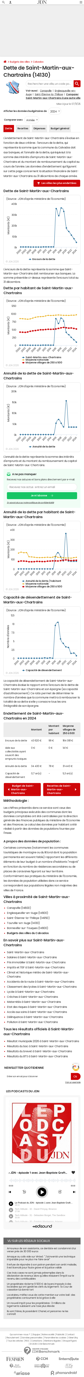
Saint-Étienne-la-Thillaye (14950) (28, 917)
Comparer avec (13, 120)
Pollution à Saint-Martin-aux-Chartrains (32, 1022)
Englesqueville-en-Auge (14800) (27, 912)
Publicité (60, 1334)
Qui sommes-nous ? (20, 1334)
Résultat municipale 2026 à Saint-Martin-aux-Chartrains (43, 1041)
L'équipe (36, 1334)
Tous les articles (15, 1341)
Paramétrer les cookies (55, 1338)
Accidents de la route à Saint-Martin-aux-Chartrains (40, 981)
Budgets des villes (20, 62)
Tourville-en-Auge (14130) (23, 923)
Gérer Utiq (73, 1338)
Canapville (46, 90)
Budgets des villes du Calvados (28, 933)
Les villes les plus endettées (58, 183)
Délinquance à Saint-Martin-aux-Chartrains (35, 1017)
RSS (27, 1341)
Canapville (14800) (19, 907)
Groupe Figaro (70, 1341)
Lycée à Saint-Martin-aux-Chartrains (30, 991)
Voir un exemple (73, 1082)
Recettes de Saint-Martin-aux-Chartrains (61, 789)
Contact (70, 1334)
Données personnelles (31, 1338)
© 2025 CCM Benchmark (42, 1344)
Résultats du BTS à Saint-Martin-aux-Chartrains (37, 1056)
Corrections (36, 1341)
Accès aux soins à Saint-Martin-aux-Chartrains (37, 1011)
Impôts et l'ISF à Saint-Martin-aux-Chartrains (36, 967)
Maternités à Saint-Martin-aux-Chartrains (34, 1001)
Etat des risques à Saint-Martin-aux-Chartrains (37, 1006)
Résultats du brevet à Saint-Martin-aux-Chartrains (39, 1051)
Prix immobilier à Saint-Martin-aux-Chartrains (36, 962)
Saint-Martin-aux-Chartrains (25, 952)
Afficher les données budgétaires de (25, 111)
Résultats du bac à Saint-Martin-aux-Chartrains (37, 1046)
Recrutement (13, 1338)
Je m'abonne (39, 495)
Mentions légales (52, 1341)
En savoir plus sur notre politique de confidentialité (30, 502)
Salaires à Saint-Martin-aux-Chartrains (32, 957)
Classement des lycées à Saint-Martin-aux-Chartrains (42, 986)
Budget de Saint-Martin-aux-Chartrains (21, 789)
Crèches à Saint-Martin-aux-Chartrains (32, 996)
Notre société (48, 1334)
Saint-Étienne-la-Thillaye (49, 94)
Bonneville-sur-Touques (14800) (27, 928)
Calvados (38, 62)
